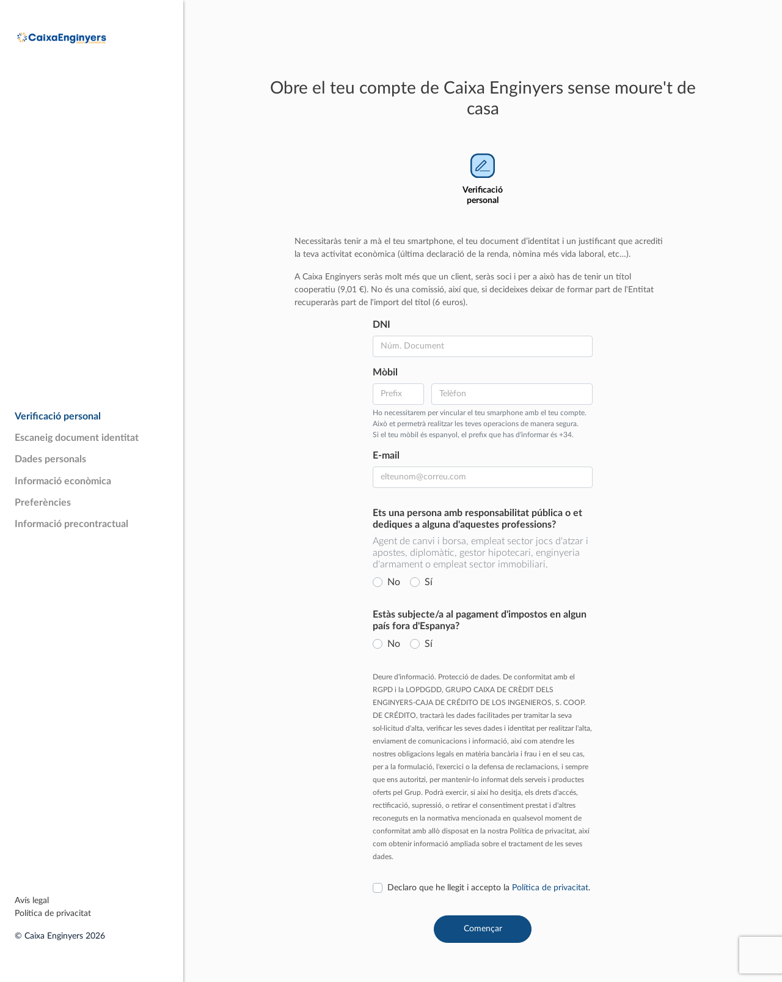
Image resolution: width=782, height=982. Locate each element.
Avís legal (32, 900)
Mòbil (385, 372)
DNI (381, 325)
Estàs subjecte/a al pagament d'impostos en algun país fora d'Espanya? (479, 620)
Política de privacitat (53, 913)
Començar (483, 929)
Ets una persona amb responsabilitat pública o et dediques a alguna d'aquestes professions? (477, 519)
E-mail (386, 455)
